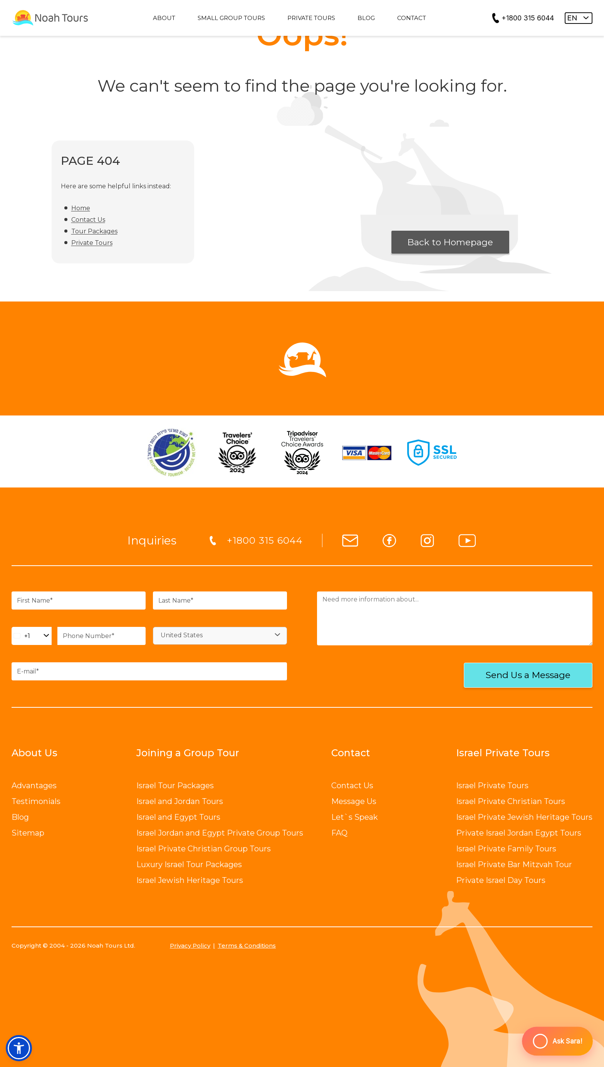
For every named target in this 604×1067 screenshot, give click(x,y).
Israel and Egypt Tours (178, 817)
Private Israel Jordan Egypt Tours (518, 833)
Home (80, 208)
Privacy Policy (190, 945)
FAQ (339, 833)
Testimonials (36, 801)
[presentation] (367, 675)
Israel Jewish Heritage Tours (189, 880)
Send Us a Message (528, 675)
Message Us (353, 801)
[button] (19, 1048)
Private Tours (91, 242)
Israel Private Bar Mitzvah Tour (514, 864)
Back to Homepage (450, 242)
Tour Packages (94, 231)
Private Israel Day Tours (500, 880)
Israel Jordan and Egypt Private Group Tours (219, 833)
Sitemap (28, 833)
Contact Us (88, 219)
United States (182, 635)
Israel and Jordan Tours (179, 801)
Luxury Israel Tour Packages (189, 864)
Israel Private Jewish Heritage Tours (524, 817)
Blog (20, 817)
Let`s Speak (354, 817)
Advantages (34, 785)
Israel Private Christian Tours (510, 801)
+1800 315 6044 (528, 18)
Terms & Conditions (247, 945)
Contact (350, 753)
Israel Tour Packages (175, 785)
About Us (34, 753)
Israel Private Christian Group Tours (203, 848)
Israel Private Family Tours (506, 848)
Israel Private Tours (492, 785)
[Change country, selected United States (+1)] (31, 636)
